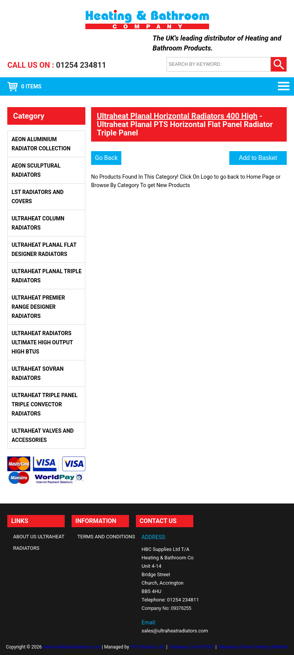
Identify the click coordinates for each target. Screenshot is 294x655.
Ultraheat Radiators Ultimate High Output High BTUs (42, 342)
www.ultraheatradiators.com (72, 647)
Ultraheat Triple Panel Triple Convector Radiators (44, 404)
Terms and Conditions (106, 536)
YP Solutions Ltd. (147, 647)
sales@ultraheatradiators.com (175, 631)
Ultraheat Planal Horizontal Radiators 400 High (177, 116)
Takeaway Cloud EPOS (191, 647)
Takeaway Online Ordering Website (252, 647)
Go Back (106, 157)
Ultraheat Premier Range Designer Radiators (38, 307)
